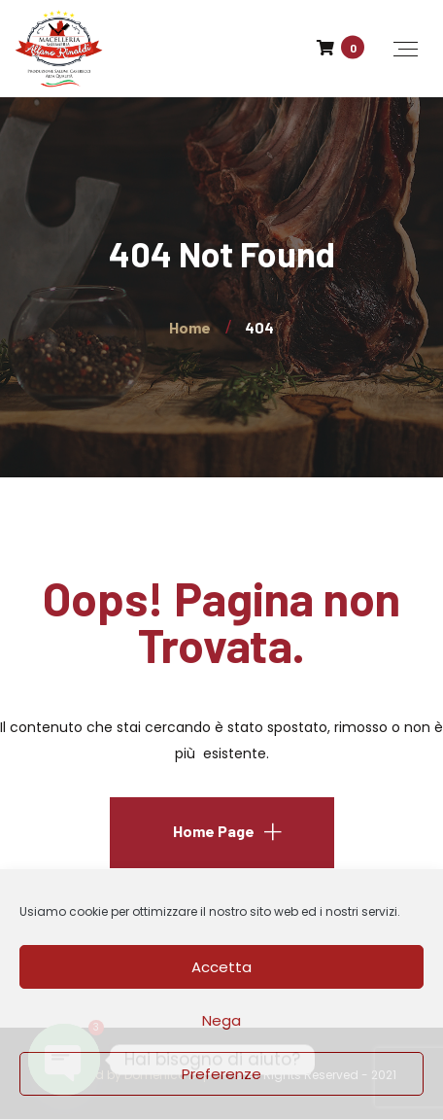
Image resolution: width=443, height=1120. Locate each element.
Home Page (214, 831)
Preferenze (221, 1074)
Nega (221, 1020)
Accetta (221, 967)
